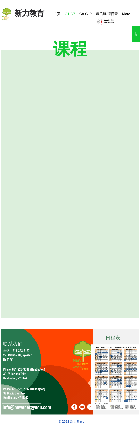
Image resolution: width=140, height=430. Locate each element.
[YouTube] (82, 407)
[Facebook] (74, 407)
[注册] (136, 34)
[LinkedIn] (90, 407)
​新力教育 (29, 13)
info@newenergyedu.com (27, 407)
